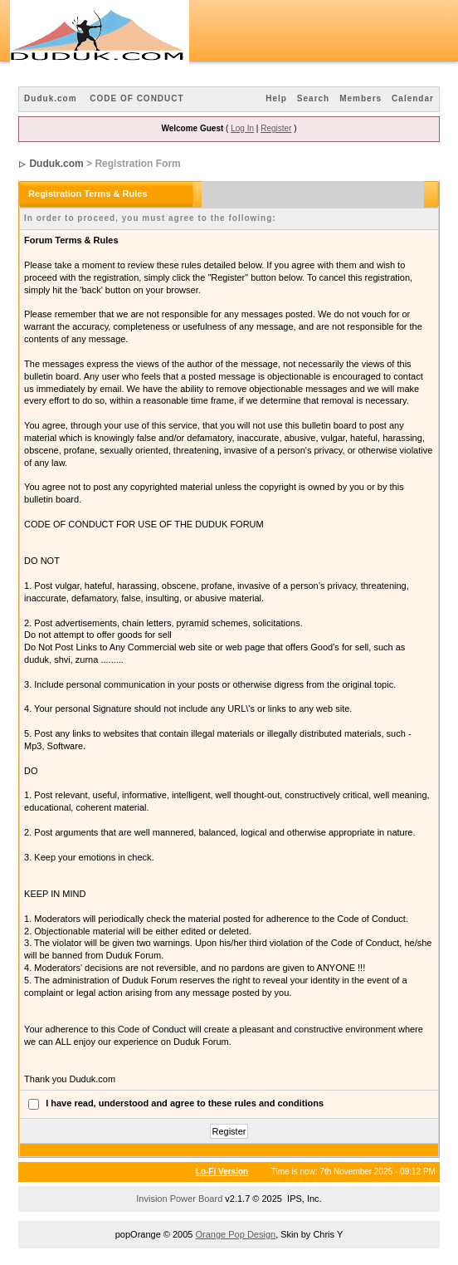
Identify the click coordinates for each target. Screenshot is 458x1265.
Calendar (413, 98)
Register (276, 128)
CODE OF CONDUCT (136, 98)
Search (313, 98)
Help (276, 98)
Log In (242, 128)
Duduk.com (50, 98)
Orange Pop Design (236, 1234)
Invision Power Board (179, 1199)
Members (360, 98)
